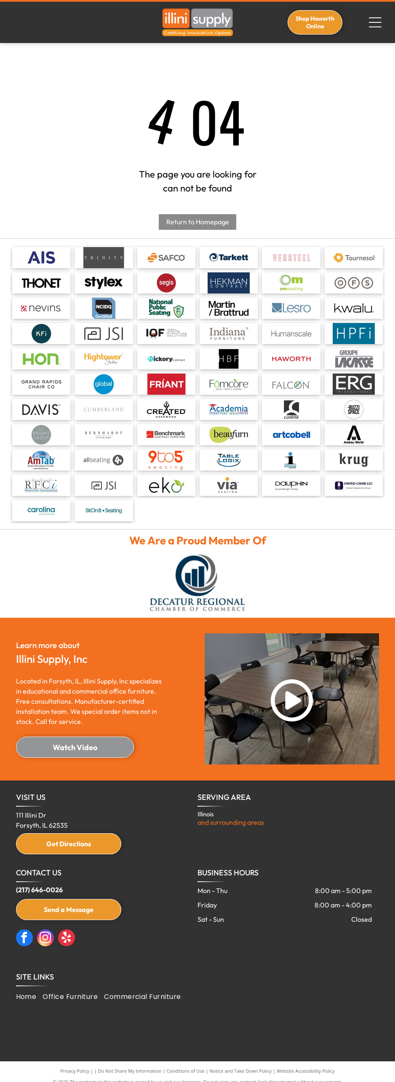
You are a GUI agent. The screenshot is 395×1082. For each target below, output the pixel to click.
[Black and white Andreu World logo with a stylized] (354, 434)
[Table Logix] (229, 460)
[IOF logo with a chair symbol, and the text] (166, 333)
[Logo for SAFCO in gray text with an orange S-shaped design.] (166, 257)
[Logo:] (229, 282)
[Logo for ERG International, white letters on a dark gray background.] (354, 384)
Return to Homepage (197, 222)
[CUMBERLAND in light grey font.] (104, 409)
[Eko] (166, 485)
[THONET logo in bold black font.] (41, 282)
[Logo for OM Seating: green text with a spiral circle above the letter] (291, 282)
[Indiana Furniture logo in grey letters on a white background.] (229, 333)
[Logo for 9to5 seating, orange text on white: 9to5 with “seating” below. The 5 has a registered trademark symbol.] (166, 460)
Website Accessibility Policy (306, 1071)
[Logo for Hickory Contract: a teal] (166, 358)
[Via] (229, 485)
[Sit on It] (104, 510)
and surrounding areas (231, 822)
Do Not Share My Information (130, 1071)
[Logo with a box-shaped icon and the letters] (104, 333)
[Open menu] (375, 22)
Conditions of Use (185, 1071)
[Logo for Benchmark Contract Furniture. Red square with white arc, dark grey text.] (166, 434)
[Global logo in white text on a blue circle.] (104, 384)
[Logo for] (166, 409)
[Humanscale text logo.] (291, 333)
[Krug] (354, 460)
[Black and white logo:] (354, 409)
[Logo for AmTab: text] (41, 460)
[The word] (104, 282)
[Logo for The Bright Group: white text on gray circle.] (41, 434)
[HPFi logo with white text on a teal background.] (354, 333)
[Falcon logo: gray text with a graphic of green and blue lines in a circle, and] (291, 384)
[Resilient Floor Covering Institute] (41, 485)
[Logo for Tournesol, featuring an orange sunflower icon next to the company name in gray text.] (354, 257)
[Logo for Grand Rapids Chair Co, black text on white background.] (41, 384)
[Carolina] (41, 510)
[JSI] (104, 485)
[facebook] (24, 938)
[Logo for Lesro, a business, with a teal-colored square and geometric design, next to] (291, 308)
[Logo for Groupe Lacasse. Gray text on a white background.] (354, 358)
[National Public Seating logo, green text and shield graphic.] (166, 308)
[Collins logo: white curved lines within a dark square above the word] (291, 409)
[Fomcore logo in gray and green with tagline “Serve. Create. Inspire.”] (229, 384)
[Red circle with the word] (166, 282)
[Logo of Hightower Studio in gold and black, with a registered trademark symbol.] (104, 358)
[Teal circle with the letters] (41, 333)
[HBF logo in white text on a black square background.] (229, 358)
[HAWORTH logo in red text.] (291, 358)
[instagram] (45, 938)
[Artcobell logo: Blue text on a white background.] (291, 434)
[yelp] (66, 938)
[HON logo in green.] (41, 358)
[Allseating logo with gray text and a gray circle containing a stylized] (104, 460)
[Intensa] (291, 460)
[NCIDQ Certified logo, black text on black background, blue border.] (104, 308)
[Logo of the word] (41, 409)
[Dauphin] (291, 485)
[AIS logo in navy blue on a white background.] (41, 257)
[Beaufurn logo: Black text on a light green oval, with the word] (229, 434)
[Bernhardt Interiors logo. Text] (104, 434)
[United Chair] (354, 485)
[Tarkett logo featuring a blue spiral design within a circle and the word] (229, 257)
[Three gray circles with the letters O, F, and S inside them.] (354, 282)
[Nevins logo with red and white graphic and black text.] (41, 308)
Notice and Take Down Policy (241, 1071)
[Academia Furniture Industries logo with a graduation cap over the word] (229, 409)
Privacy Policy (74, 1071)
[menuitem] (29, 997)
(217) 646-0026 (39, 890)
